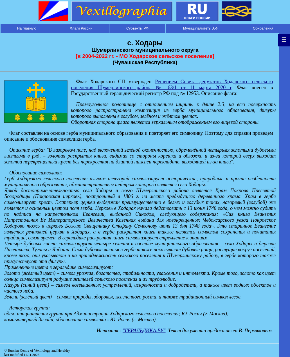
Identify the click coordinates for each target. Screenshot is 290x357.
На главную (26, 28)
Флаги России (81, 28)
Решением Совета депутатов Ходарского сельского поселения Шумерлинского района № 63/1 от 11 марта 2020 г (172, 84)
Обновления (263, 28)
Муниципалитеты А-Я (201, 28)
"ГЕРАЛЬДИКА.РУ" (144, 330)
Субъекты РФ (137, 28)
